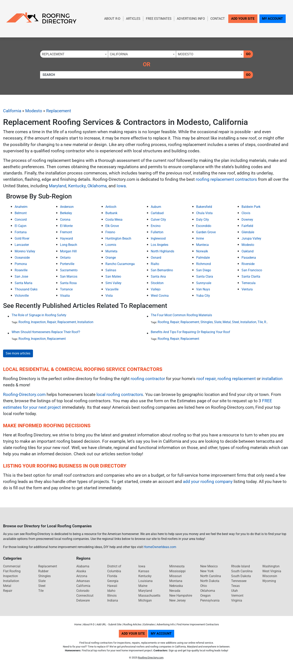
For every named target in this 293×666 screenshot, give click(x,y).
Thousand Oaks (26, 289)
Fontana (21, 232)
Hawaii (112, 586)
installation (272, 378)
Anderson (67, 207)
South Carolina (242, 571)
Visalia (65, 296)
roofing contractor (148, 378)
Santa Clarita (251, 276)
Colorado (82, 591)
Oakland (248, 251)
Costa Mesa (113, 219)
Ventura (247, 289)
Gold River (22, 238)
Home (77, 624)
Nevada (174, 591)
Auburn (156, 207)
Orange (110, 257)
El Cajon (20, 226)
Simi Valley (113, 283)
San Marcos (68, 276)
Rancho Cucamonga (120, 264)
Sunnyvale (203, 283)
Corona (65, 219)
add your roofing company (208, 481)
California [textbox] (119, 54)
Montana (175, 581)
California (12, 110)
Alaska (81, 571)
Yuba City (203, 296)
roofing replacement (237, 378)
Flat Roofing (12, 571)
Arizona (81, 576)
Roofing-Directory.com (24, 394)
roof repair (206, 378)
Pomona (21, 264)
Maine (142, 586)
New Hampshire (180, 595)
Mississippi (177, 571)
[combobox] (74, 54)
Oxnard (156, 257)
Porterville (67, 264)
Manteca (202, 245)
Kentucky (77, 185)
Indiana (112, 600)
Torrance (66, 289)
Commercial (11, 566)
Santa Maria (23, 283)
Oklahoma (97, 185)
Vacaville (111, 289)
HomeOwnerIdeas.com (160, 547)
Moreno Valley (25, 251)
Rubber (43, 571)
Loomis (110, 245)
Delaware (83, 600)
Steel (235, 322)
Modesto (33, 110)
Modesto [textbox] (185, 54)
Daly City (202, 219)
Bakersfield (204, 207)
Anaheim (21, 207)
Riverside (248, 264)
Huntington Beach (118, 238)
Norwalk (202, 251)
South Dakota (241, 576)
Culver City (158, 219)
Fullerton (157, 232)
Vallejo (156, 289)
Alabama (82, 566)
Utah (234, 591)
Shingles (206, 322)
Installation (85, 322)
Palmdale (203, 257)
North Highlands (162, 251)
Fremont (66, 232)
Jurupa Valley (251, 238)
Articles (133, 19)
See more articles (18, 353)
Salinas (110, 270)
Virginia (236, 600)
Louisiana (145, 581)
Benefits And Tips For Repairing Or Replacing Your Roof (190, 332)
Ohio (203, 586)
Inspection (38, 322)
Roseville (21, 270)
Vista (109, 296)
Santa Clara (204, 276)
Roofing (24, 322)
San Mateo (113, 276)
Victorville (22, 296)
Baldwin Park (251, 207)
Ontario (65, 257)
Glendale (248, 232)
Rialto (155, 264)
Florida (112, 576)
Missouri (175, 576)
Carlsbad (157, 213)
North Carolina (210, 576)
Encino (156, 226)
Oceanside (22, 257)
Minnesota (177, 566)
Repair (51, 322)
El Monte (66, 226)
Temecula (249, 283)
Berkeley (66, 213)
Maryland (57, 185)
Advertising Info (191, 19)
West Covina (160, 296)
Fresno (110, 232)
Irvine (200, 238)
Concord (21, 219)
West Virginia (271, 571)
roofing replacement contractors (226, 179)
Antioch (110, 207)
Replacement (58, 110)
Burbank (111, 213)
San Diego (203, 270)
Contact (217, 19)
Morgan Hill (68, 251)
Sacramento (69, 270)
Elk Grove (112, 226)
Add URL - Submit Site (108, 624)
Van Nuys (203, 289)
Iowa (121, 185)
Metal (227, 322)
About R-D (112, 19)
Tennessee (238, 581)
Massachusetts (149, 595)
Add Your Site (243, 19)
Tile (260, 322)
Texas (235, 586)
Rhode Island (240, 566)
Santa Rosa (68, 283)
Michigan (145, 600)
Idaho (111, 591)
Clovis (246, 213)
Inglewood (158, 238)
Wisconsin (269, 576)
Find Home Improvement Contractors (198, 624)
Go (248, 54)
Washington (271, 566)
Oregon (205, 595)
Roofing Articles (132, 624)
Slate (217, 322)
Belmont (21, 213)
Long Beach (68, 245)
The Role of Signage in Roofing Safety (39, 315)
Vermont (237, 595)
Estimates (149, 624)
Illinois (112, 595)
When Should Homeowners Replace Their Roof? (46, 332)
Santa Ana (158, 276)
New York (207, 571)
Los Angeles (159, 245)
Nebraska (176, 586)
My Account (272, 19)
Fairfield (247, 226)
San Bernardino (162, 270)
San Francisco (252, 270)
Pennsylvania (210, 600)
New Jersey (177, 600)
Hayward (66, 238)
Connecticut (84, 595)
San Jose (21, 276)
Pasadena (249, 257)
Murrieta (111, 251)
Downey (247, 219)
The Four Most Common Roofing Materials (181, 315)
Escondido (203, 226)
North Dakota (209, 581)
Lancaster (22, 245)
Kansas (143, 571)
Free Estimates (159, 19)
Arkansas (83, 581)
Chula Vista (204, 213)
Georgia (112, 581)
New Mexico (209, 566)
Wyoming (269, 581)
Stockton (157, 283)
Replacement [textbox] (53, 54)
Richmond (203, 264)
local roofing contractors (119, 394)
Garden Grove (206, 232)
